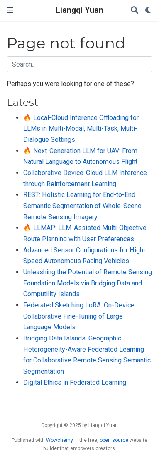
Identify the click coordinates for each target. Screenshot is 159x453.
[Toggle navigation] (10, 10)
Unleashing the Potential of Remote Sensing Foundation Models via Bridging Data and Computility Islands (87, 283)
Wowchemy (59, 440)
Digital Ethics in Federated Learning (74, 382)
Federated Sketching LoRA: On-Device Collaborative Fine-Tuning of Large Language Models (79, 316)
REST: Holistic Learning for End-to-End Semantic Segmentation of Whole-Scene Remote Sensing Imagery (82, 206)
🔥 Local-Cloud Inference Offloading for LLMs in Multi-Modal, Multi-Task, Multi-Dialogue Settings (81, 129)
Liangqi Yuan (79, 10)
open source (114, 440)
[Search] (134, 10)
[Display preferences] (148, 10)
